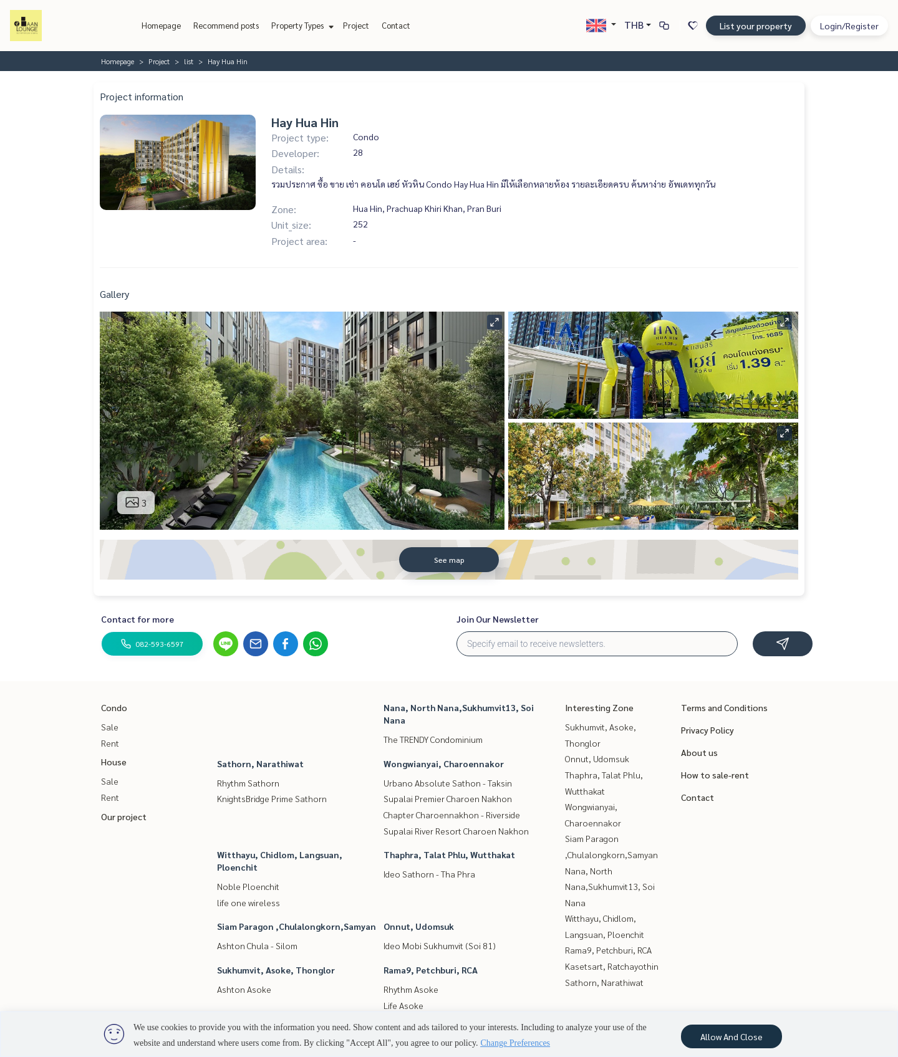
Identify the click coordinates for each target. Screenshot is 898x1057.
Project (356, 25)
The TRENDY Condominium (433, 739)
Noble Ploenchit (248, 886)
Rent (110, 743)
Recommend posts (226, 25)
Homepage (161, 25)
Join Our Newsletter (497, 618)
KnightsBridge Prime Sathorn (272, 798)
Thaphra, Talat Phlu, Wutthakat (449, 854)
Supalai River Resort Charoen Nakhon (456, 830)
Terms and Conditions (724, 707)
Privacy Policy (707, 729)
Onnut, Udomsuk (419, 926)
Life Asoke (403, 1005)
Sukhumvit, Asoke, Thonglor (276, 969)
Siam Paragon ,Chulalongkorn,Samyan (296, 926)
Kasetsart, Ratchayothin (612, 966)
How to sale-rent (715, 774)
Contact (396, 25)
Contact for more (137, 618)
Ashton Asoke (244, 989)
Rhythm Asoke (411, 989)
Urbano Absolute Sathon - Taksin (448, 782)
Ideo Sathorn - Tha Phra (429, 873)
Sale (109, 726)
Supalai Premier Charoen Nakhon (448, 798)
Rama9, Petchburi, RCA (431, 969)
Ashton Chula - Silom (257, 945)
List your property (756, 25)
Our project (124, 816)
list (188, 61)
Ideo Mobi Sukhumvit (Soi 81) (440, 945)
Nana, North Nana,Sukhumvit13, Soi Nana (610, 886)
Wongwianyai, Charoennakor (444, 763)
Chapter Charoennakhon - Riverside (452, 814)
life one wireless (248, 902)
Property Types (301, 25)
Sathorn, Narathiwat (260, 763)
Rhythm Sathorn (248, 782)
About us (699, 752)
